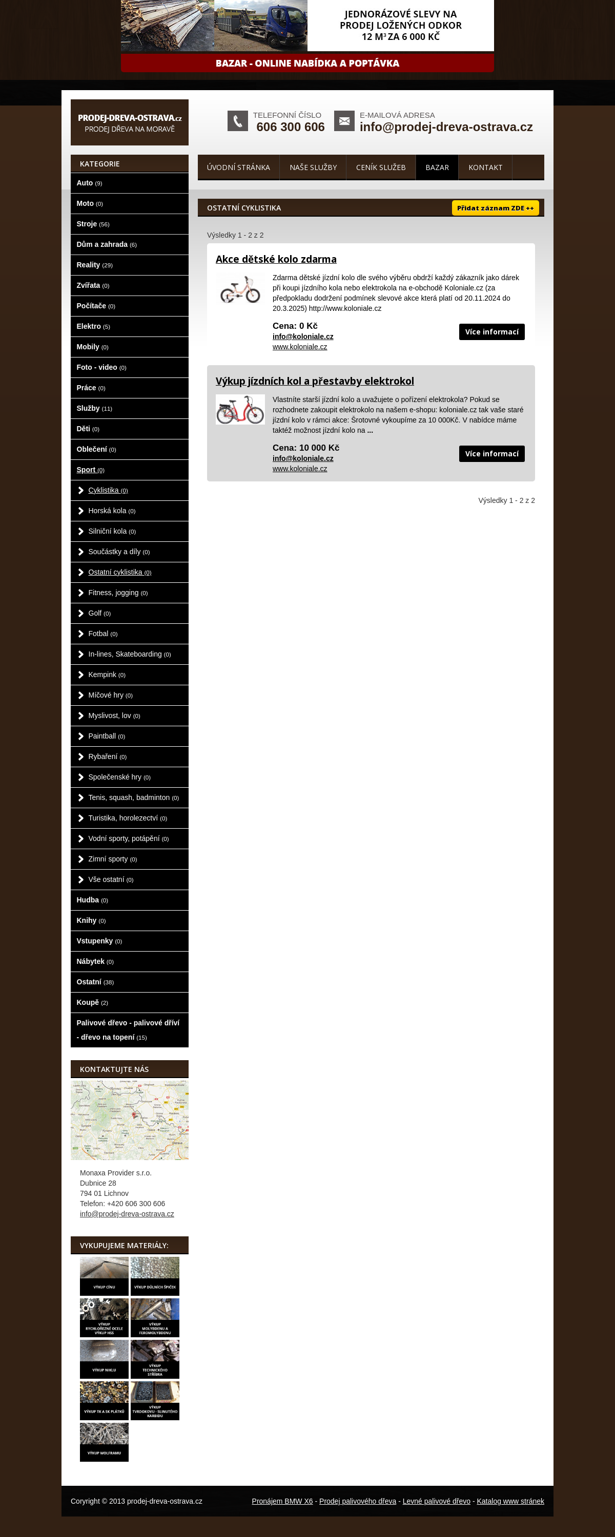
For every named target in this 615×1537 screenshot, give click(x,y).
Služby (95, 408)
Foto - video (102, 367)
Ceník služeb (381, 167)
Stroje (93, 224)
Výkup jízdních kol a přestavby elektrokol (315, 381)
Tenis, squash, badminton (134, 797)
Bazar (437, 167)
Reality (95, 265)
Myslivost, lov (114, 715)
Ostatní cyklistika (120, 572)
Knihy (91, 920)
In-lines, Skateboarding (130, 654)
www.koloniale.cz (300, 347)
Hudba (93, 900)
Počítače (96, 306)
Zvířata (93, 285)
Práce (91, 388)
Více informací (492, 331)
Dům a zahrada (107, 244)
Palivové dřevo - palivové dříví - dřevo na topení (128, 1030)
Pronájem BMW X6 (282, 1501)
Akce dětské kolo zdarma (276, 259)
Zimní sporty (113, 859)
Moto (90, 203)
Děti (88, 429)
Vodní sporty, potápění (129, 838)
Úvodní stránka (238, 167)
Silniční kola (112, 531)
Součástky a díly (119, 552)
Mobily (93, 347)
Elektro (94, 326)
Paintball (107, 736)
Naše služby (313, 167)
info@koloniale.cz (303, 336)
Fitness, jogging (118, 592)
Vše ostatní (111, 879)
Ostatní (95, 982)
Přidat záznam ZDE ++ (495, 208)
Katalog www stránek (510, 1501)
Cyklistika (108, 490)
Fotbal (103, 633)
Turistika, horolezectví (128, 818)
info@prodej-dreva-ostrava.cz (446, 127)
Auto (89, 183)
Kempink (107, 674)
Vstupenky (99, 941)
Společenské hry (120, 777)
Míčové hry (111, 695)
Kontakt (485, 167)
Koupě (93, 1002)
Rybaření (108, 756)
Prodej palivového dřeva (357, 1501)
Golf (100, 613)
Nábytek (95, 961)
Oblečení (96, 449)
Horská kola (112, 511)
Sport (91, 470)
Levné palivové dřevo (436, 1501)
